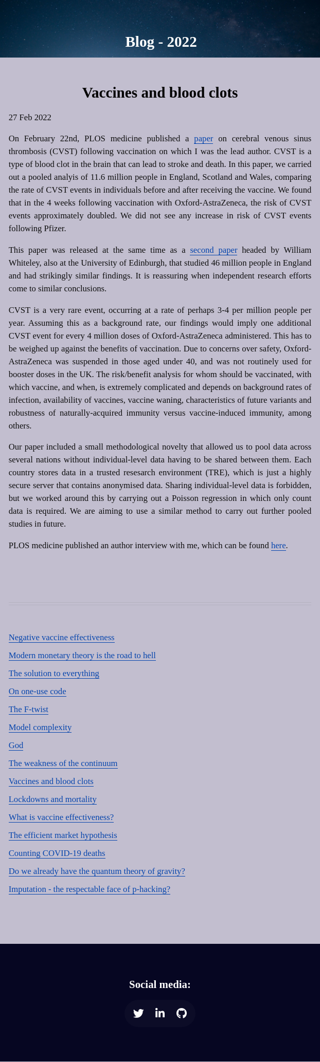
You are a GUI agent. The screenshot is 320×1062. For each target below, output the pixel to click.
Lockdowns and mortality (53, 799)
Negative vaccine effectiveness (62, 637)
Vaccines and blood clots (51, 781)
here (278, 545)
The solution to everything (54, 673)
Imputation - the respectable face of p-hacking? (89, 889)
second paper (213, 250)
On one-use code (37, 691)
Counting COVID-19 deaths (57, 853)
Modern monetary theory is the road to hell (82, 655)
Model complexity (40, 727)
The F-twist (28, 709)
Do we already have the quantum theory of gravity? (97, 871)
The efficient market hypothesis (63, 835)
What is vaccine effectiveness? (61, 817)
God (16, 745)
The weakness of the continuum (63, 763)
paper (203, 138)
